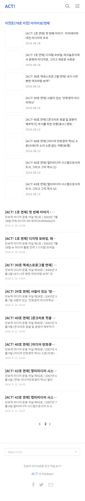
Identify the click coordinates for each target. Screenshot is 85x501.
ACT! (10, 6)
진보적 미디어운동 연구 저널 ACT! (42, 466)
